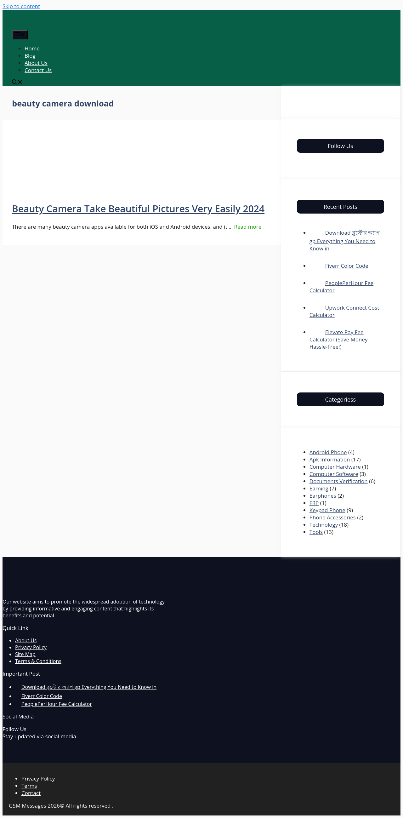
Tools (316, 531)
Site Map (25, 654)
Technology (323, 524)
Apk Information (329, 459)
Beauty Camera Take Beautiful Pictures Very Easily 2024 (138, 208)
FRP (314, 502)
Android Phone (328, 452)
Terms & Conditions (38, 661)
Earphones (322, 495)
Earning (318, 488)
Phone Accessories (332, 517)
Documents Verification (338, 481)
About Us (36, 62)
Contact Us (38, 70)
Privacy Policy (31, 647)
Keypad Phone (327, 510)
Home (32, 48)
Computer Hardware (335, 466)
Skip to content (21, 6)
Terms (29, 785)
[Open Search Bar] (17, 82)
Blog (30, 55)
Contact (31, 793)
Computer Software (333, 474)
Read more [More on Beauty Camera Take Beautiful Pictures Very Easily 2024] (248, 226)
